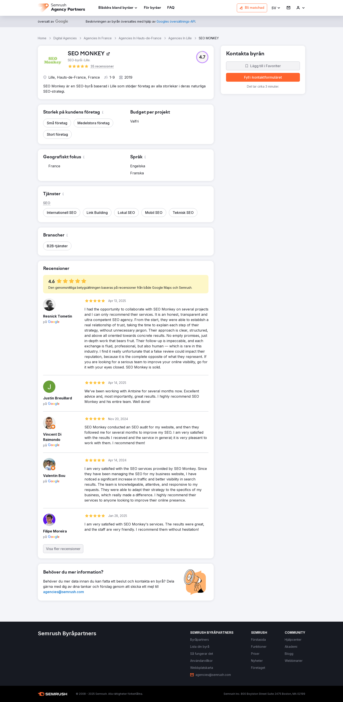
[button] (276, 8)
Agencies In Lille (180, 38)
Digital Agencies (65, 38)
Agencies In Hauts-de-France (140, 38)
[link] (152, 8)
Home (42, 38)
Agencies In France (98, 38)
